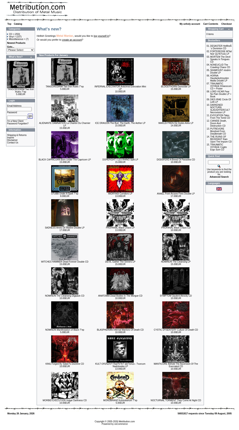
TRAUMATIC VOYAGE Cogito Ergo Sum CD (218, 147)
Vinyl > (11, 36)
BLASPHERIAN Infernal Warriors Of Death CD (120, 330)
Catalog (18, 24)
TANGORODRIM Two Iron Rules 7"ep (20, 90)
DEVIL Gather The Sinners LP (120, 261)
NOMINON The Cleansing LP (176, 261)
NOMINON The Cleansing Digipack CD (64, 296)
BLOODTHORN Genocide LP (176, 86)
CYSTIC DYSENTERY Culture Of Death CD (176, 330)
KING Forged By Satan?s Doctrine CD (64, 364)
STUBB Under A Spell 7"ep (64, 193)
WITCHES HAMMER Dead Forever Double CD (64, 261)
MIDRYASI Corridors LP (120, 193)
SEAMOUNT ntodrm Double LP (220, 71)
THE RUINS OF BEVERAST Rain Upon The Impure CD (221, 139)
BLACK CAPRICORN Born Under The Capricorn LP (65, 159)
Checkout (226, 24)
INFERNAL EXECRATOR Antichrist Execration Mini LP (120, 87)
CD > (10, 34)
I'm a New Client (15, 121)
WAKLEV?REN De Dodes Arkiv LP (176, 123)
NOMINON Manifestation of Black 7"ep (64, 330)
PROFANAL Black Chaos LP (120, 227)
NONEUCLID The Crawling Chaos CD (220, 66)
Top (9, 24)
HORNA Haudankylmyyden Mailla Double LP (219, 78)
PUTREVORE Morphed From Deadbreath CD (218, 131)
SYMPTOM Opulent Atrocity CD (176, 296)
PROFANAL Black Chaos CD (176, 227)
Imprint (10, 137)
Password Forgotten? (18, 123)
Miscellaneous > (16, 39)
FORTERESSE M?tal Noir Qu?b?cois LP (221, 52)
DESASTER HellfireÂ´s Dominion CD (221, 47)
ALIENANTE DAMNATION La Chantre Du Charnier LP (65, 124)
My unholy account (190, 24)
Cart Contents (211, 24)
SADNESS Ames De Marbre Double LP (64, 227)
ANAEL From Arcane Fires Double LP (176, 193)
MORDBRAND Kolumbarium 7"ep (120, 400)
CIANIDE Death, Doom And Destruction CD (218, 123)
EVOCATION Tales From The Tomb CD (220, 116)
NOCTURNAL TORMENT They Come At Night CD (176, 400)
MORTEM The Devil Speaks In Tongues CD (220, 59)
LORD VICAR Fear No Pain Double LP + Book (221, 94)
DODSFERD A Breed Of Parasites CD (176, 159)
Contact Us (12, 142)
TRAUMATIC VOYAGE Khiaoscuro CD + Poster (221, 86)
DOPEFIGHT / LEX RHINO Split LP (120, 159)
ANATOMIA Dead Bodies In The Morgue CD (120, 296)
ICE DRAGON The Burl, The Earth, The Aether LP (120, 123)
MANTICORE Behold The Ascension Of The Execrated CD (176, 365)
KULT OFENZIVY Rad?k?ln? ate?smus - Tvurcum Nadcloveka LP (120, 365)
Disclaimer (12, 140)
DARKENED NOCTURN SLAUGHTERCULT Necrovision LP (220, 109)
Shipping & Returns (16, 135)
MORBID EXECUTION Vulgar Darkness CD (65, 400)
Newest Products (16, 43)
